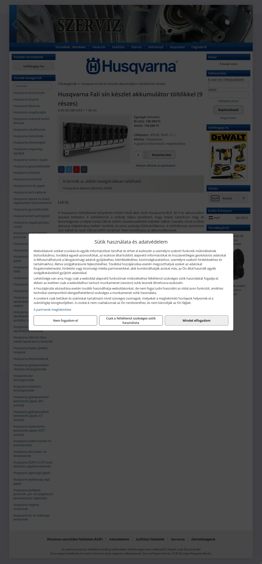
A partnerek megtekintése (52, 309)
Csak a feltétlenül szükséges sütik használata (131, 320)
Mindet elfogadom (196, 320)
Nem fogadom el (65, 320)
